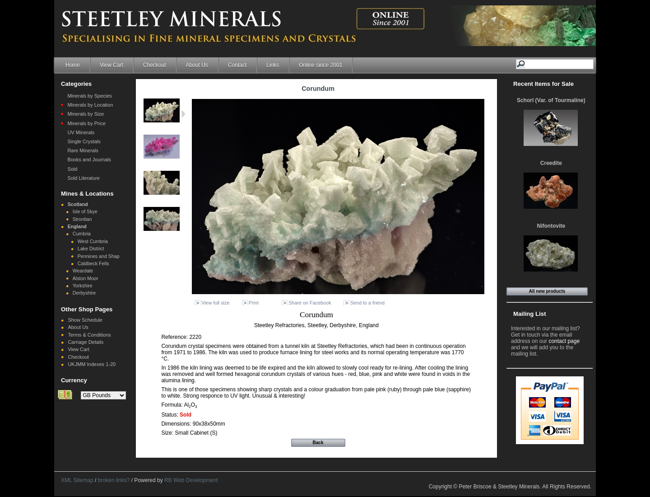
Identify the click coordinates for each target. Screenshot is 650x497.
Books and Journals (89, 159)
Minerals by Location (90, 105)
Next (183, 114)
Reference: (175, 337)
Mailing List (529, 313)
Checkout (154, 65)
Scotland (78, 204)
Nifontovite (551, 226)
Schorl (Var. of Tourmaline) (551, 100)
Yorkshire (83, 285)
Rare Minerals (82, 150)
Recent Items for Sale (543, 83)
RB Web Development (191, 480)
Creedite (551, 163)
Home (72, 65)
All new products (547, 291)
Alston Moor (85, 278)
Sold (72, 169)
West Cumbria (93, 241)
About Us (197, 65)
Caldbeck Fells (93, 263)
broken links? (114, 480)
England (77, 226)
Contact (237, 65)
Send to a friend (367, 302)
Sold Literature (83, 178)
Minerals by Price (86, 123)
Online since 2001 (320, 65)
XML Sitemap (77, 480)
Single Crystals (83, 141)
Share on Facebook (309, 302)
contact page (564, 341)
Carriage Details (85, 342)
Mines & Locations (87, 193)
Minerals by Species (89, 95)
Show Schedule (85, 320)
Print (254, 302)
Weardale (83, 270)
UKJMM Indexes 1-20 (92, 364)
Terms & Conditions (89, 335)
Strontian (82, 219)
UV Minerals (80, 132)
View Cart (111, 65)
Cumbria (82, 233)
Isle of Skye (85, 211)
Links (272, 65)
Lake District (91, 248)
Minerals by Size (85, 114)
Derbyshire (84, 292)
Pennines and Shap (99, 256)
